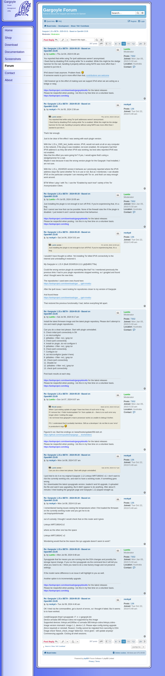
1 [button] (110, 43)
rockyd (127, 104)
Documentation (14, 52)
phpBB (85, 658)
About (8, 80)
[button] (101, 44)
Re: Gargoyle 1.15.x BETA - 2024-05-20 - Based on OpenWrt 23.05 (67, 49)
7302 (133, 56)
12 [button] (133, 43)
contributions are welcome (97, 75)
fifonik (54, 407)
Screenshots (13, 59)
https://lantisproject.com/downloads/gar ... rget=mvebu (67, 283)
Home (9, 30)
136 (132, 109)
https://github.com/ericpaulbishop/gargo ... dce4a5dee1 (68, 435)
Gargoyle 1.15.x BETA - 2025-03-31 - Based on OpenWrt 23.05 (65, 31)
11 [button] (128, 43)
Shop (8, 37)
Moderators (55, 34)
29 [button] (140, 43)
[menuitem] (58, 21)
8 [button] (115, 43)
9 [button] (119, 43)
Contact (10, 73)
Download (11, 44)
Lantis (127, 49)
